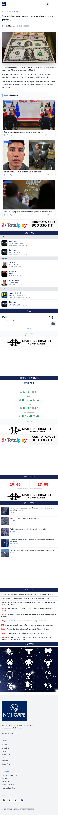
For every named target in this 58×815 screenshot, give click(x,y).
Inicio (3, 11)
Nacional (9, 11)
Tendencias (5, 761)
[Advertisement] (29, 361)
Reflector (4, 758)
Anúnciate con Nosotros (9, 775)
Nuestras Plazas (7, 782)
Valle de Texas (6, 764)
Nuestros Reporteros (8, 785)
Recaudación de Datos (8, 788)
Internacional (6, 751)
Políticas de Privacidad (9, 733)
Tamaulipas (5, 748)
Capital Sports (6, 754)
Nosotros (4, 778)
